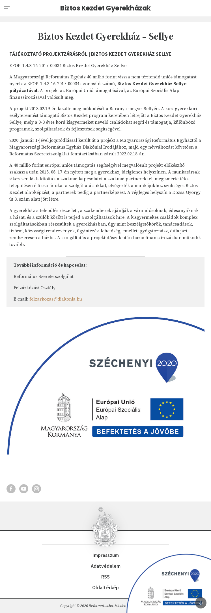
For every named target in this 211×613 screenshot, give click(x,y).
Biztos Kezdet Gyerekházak (105, 8)
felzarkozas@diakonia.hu (55, 299)
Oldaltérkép (105, 587)
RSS (105, 576)
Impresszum (105, 555)
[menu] (7, 8)
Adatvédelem (105, 566)
